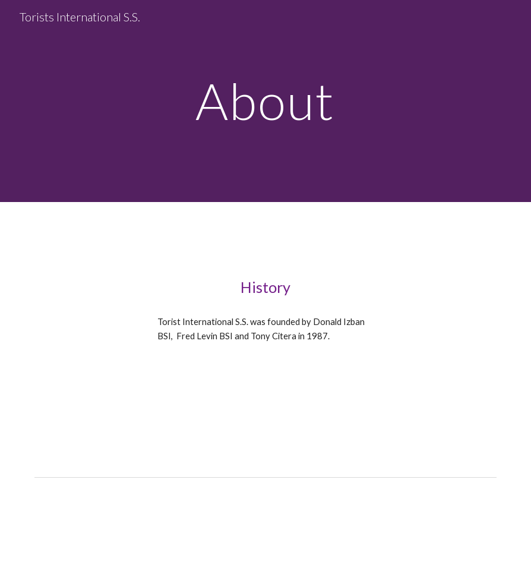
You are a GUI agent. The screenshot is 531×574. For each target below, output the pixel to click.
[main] (265, 101)
